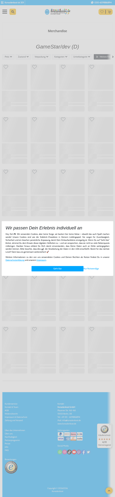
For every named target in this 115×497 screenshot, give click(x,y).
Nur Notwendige (91, 268)
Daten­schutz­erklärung (15, 260)
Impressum (41, 260)
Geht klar (57, 268)
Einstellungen (38, 268)
